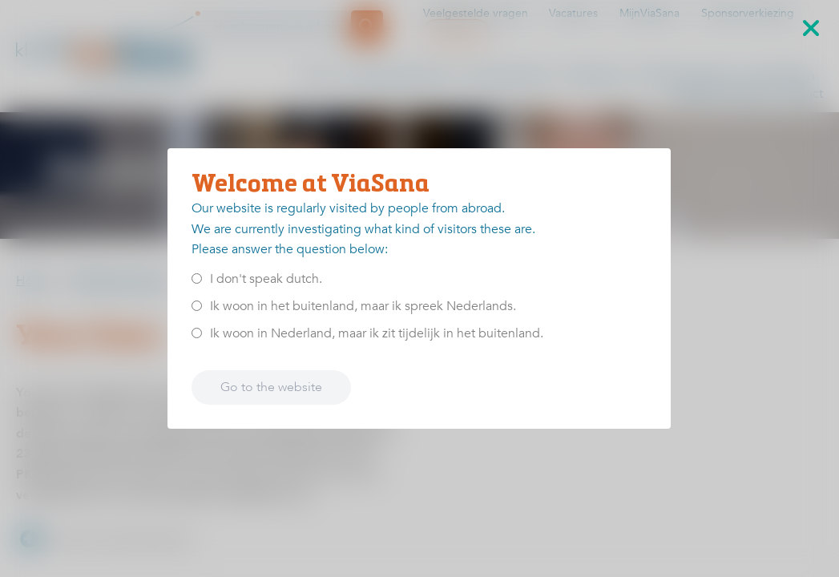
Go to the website (271, 387)
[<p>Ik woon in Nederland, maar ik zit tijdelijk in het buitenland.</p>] (197, 333)
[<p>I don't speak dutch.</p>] (197, 278)
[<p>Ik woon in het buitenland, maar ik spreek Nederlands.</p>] (197, 306)
